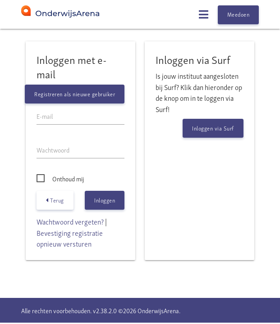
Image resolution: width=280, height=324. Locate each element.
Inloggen (104, 200)
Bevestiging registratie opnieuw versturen (70, 238)
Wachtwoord (53, 149)
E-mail (45, 116)
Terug (55, 200)
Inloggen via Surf (213, 128)
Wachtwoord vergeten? (70, 221)
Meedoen (238, 14)
